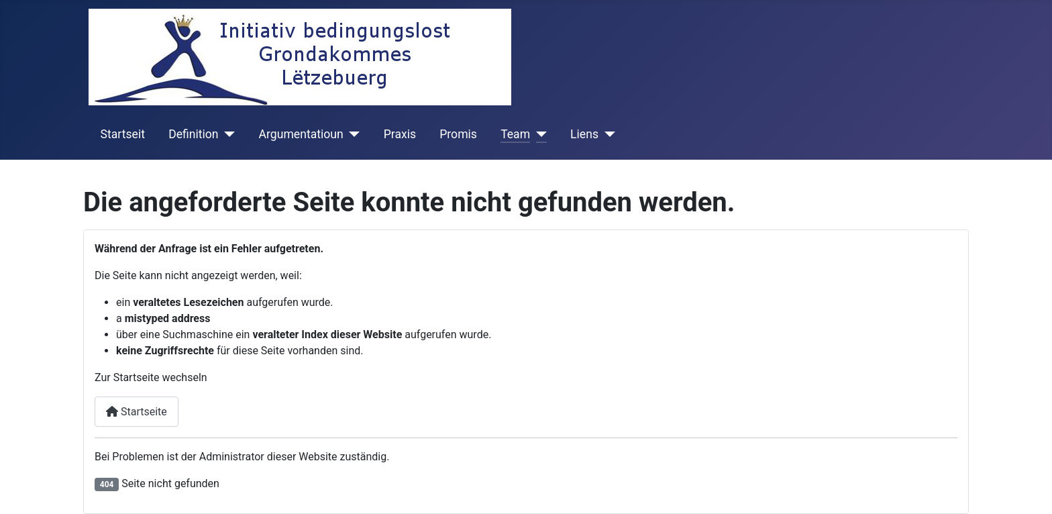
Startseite (136, 411)
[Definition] (227, 134)
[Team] (538, 134)
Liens (584, 134)
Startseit (123, 134)
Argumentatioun (301, 134)
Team (515, 134)
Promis (458, 134)
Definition (193, 134)
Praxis (400, 134)
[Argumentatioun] (352, 134)
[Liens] (606, 134)
